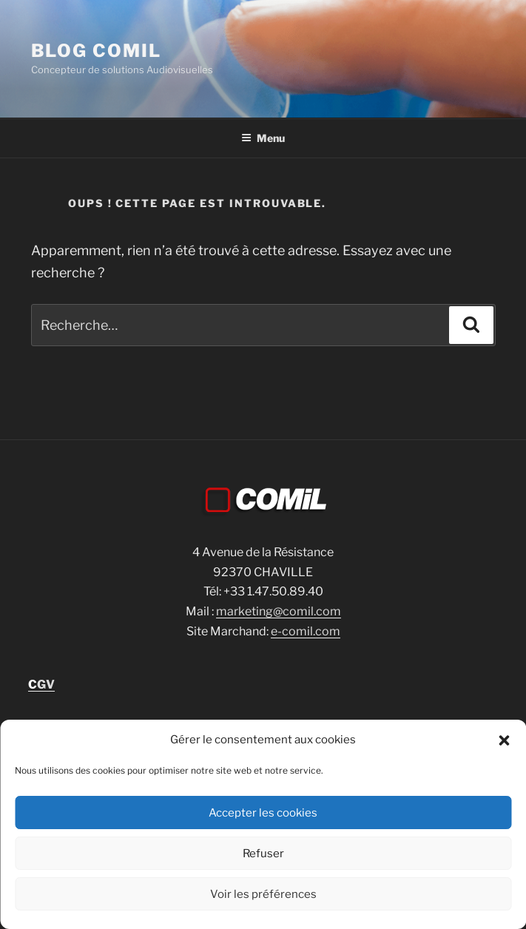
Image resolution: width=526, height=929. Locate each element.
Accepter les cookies (263, 813)
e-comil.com (305, 631)
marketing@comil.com (278, 611)
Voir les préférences (263, 894)
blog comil (96, 50)
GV (41, 685)
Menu (263, 138)
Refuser (263, 853)
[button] (503, 740)
